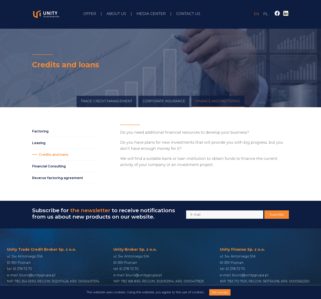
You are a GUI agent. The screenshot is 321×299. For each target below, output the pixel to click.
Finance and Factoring (218, 104)
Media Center (151, 14)
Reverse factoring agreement (57, 178)
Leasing (38, 143)
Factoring (40, 131)
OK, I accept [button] (220, 292)
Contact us (188, 14)
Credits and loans (53, 155)
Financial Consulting (49, 166)
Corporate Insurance (163, 104)
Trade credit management (106, 104)
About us (116, 14)
